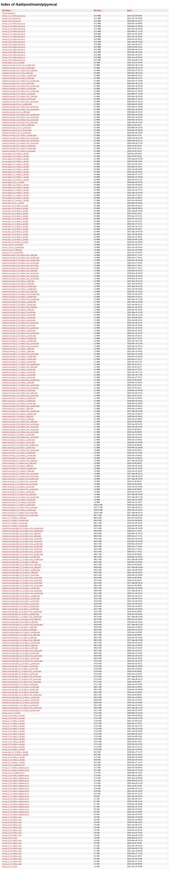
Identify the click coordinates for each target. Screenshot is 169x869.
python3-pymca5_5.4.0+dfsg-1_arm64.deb (19, 403)
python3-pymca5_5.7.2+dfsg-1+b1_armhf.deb (20, 396)
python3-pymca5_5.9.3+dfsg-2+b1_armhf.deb (20, 138)
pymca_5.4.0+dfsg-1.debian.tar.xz (15, 804)
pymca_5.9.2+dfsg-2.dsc (12, 840)
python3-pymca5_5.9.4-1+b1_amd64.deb (18, 65)
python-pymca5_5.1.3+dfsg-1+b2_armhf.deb (20, 513)
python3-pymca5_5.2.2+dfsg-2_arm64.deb (19, 510)
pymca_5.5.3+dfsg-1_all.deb (13, 744)
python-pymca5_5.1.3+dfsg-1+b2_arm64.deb (20, 515)
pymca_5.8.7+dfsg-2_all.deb (13, 742)
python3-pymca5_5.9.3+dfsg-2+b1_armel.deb (20, 143)
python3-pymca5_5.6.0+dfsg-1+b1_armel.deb (20, 268)
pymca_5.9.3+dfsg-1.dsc (12, 835)
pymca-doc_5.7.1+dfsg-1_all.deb (15, 226)
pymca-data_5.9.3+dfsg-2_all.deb (15, 185)
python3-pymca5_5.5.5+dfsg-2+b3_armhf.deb (20, 328)
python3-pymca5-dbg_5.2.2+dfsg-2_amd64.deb (21, 643)
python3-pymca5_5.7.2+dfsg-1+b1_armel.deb (20, 388)
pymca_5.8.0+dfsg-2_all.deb (13, 747)
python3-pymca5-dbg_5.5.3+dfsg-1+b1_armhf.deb (22, 539)
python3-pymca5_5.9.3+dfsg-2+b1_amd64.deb (20, 115)
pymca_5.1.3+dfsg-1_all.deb (13, 762)
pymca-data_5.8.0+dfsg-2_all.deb (15, 187)
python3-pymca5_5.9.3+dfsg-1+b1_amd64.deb (20, 86)
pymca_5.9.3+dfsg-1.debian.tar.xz (15, 783)
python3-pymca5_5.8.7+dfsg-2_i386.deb (18, 125)
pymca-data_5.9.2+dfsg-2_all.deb (15, 167)
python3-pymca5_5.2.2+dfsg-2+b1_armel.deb (20, 429)
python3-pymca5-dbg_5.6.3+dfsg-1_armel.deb (20, 604)
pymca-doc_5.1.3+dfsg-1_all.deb (15, 752)
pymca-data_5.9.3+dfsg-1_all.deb (15, 159)
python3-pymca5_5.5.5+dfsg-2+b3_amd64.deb (20, 294)
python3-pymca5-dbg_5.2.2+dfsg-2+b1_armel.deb (22, 580)
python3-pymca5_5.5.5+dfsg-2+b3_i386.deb (19, 307)
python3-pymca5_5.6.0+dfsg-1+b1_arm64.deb (20, 263)
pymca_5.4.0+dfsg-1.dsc (12, 817)
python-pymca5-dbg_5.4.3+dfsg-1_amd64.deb (20, 606)
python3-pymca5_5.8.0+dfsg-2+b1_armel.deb (20, 427)
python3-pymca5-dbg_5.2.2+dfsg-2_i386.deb (20, 648)
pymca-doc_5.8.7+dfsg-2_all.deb (15, 213)
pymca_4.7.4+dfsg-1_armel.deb (14, 523)
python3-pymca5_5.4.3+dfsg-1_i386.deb (18, 419)
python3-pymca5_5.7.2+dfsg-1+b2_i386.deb (19, 292)
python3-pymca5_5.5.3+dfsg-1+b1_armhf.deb (20, 273)
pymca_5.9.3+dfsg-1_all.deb (13, 718)
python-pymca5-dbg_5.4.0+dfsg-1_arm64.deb (20, 689)
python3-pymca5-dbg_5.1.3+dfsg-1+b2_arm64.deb (22, 625)
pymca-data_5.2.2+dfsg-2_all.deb (15, 172)
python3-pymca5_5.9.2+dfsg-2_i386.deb (18, 78)
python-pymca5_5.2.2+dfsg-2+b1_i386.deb (19, 463)
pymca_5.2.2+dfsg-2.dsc (12, 833)
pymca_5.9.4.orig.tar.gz (11, 21)
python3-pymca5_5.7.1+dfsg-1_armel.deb (18, 375)
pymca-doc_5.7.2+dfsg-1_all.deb (15, 221)
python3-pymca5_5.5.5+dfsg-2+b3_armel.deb (20, 323)
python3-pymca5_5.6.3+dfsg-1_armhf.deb (19, 318)
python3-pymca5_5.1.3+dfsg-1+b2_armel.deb (20, 474)
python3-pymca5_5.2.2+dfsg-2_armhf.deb (19, 502)
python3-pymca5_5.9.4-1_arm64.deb (16, 130)
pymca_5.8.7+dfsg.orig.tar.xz (13, 57)
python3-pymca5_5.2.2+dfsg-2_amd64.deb (19, 468)
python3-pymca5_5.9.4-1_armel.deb (16, 133)
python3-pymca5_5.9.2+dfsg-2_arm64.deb (19, 89)
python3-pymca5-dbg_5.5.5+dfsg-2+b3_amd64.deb (22, 593)
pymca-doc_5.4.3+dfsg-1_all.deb (15, 237)
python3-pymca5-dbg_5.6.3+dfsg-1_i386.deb (20, 572)
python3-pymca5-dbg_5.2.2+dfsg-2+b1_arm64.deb (22, 585)
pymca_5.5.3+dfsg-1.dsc (12, 830)
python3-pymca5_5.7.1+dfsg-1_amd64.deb (19, 341)
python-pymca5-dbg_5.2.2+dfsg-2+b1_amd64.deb (22, 612)
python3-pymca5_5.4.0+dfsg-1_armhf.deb (19, 390)
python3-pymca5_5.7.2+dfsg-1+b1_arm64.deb (20, 385)
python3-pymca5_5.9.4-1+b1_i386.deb (17, 73)
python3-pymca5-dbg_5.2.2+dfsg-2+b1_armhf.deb (22, 578)
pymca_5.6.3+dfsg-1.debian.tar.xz (15, 799)
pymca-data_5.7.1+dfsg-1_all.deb (15, 190)
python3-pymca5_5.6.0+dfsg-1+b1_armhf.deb (20, 265)
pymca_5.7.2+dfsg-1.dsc (12, 859)
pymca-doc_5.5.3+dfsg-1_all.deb (15, 219)
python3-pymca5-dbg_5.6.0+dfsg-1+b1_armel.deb (22, 552)
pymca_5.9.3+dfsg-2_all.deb (13, 716)
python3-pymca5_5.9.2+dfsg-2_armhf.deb (19, 99)
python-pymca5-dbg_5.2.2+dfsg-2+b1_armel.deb (21, 682)
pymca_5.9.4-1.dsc (9, 838)
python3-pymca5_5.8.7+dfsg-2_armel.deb (18, 151)
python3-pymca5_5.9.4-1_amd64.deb (17, 104)
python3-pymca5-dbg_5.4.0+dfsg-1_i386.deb (20, 562)
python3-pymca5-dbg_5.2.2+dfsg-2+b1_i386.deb (21, 565)
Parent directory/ (8, 13)
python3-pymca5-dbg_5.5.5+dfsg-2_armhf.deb (20, 658)
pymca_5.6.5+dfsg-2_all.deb (13, 729)
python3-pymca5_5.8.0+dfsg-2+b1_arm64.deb (20, 424)
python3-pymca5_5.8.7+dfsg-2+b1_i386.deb (19, 70)
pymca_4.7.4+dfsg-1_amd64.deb (15, 520)
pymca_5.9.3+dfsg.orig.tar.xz (13, 60)
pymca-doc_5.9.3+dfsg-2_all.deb (15, 208)
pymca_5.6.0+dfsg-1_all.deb (13, 736)
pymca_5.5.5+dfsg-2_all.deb (13, 739)
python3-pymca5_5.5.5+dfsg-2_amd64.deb (19, 297)
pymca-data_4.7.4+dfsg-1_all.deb (15, 200)
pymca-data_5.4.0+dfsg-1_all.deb (15, 177)
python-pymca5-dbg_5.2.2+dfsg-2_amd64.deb (20, 614)
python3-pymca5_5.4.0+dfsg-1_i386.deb (18, 383)
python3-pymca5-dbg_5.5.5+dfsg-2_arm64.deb (21, 664)
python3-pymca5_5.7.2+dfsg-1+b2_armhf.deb (20, 354)
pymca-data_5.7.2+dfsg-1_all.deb (15, 164)
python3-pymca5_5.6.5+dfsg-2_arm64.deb (19, 302)
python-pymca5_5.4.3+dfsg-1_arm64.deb (18, 440)
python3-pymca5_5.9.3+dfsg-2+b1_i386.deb (19, 122)
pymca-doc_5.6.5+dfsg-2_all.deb (15, 232)
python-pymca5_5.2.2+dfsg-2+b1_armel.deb (19, 481)
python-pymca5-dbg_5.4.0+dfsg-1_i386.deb (19, 630)
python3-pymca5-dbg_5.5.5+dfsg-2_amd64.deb (21, 596)
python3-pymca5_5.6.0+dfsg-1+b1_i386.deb (19, 255)
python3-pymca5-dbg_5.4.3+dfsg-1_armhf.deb (20, 687)
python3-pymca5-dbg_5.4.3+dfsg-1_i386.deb (20, 645)
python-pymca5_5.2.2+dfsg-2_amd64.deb (18, 453)
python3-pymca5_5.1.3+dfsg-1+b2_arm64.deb (20, 497)
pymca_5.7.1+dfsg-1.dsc (12, 846)
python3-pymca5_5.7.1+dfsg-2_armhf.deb (19, 369)
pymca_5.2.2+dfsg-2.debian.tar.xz (15, 814)
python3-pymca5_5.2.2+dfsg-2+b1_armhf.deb (20, 432)
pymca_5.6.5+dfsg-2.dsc (12, 851)
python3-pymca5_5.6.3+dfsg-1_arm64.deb (19, 305)
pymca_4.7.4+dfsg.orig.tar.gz (13, 16)
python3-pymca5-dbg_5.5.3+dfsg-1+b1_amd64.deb (22, 528)
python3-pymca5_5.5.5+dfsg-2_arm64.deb (19, 336)
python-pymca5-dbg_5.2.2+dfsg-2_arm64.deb (20, 705)
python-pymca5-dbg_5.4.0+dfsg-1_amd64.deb (20, 609)
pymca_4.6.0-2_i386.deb (12, 250)
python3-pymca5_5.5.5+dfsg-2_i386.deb (18, 310)
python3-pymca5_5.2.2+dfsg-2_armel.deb (18, 500)
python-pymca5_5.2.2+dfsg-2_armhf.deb (18, 492)
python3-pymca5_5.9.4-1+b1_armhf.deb (18, 83)
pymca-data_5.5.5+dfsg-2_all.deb (15, 154)
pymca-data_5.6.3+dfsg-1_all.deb (15, 169)
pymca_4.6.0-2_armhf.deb (12, 252)
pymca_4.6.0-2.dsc (9, 866)
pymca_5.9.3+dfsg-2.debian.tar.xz (15, 781)
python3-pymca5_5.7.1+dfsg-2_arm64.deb (19, 359)
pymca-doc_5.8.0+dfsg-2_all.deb (15, 216)
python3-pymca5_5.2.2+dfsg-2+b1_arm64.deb (20, 450)
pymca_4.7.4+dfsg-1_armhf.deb (14, 526)
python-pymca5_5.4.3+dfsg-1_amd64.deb (18, 398)
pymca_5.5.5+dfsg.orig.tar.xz (13, 55)
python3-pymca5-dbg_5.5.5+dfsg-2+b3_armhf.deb (22, 656)
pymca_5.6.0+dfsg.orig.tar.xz (13, 47)
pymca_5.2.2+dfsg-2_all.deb (13, 760)
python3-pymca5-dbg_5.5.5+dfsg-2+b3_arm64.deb (22, 661)
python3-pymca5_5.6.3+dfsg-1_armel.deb (18, 320)
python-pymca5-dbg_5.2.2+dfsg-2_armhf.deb (20, 674)
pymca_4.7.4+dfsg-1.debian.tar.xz (15, 768)
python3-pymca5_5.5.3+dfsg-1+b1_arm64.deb (20, 278)
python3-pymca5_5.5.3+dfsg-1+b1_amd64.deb (20, 260)
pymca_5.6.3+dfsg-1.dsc (12, 825)
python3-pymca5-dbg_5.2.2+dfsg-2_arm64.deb (21, 710)
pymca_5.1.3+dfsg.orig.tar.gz (13, 31)
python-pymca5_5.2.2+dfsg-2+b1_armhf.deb (20, 484)
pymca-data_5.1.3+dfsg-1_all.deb (15, 174)
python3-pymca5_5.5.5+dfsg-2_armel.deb (18, 325)
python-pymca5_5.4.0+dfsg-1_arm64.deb (18, 448)
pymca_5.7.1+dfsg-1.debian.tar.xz (15, 796)
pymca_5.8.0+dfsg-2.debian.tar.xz (15, 775)
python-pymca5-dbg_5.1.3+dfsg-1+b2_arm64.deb (22, 708)
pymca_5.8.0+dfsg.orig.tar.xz (13, 52)
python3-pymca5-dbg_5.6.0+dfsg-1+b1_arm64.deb (22, 546)
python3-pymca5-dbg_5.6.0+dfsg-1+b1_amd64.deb (22, 531)
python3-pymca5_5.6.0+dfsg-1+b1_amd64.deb (20, 258)
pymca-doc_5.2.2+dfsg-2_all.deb (15, 755)
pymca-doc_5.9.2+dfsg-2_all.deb (15, 206)
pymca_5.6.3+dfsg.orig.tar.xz (13, 44)
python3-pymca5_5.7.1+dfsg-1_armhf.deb (19, 372)
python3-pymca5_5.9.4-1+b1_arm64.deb (18, 68)
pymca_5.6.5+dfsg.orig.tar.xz (13, 42)
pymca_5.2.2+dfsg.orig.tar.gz (13, 29)
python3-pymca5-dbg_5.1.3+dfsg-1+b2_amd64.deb (22, 559)
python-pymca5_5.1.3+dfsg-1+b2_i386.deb (19, 494)
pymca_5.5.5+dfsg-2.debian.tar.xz (15, 807)
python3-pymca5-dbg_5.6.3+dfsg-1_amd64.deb (21, 570)
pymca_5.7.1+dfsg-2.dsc (12, 861)
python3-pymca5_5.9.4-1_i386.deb (16, 112)
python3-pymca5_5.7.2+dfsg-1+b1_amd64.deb (20, 364)
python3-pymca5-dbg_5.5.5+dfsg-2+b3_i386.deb (21, 619)
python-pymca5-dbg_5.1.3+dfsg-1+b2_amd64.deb (22, 617)
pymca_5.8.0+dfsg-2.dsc (12, 856)
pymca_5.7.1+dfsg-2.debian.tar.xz (15, 794)
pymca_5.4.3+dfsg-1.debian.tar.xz (15, 812)
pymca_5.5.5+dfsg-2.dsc (12, 827)
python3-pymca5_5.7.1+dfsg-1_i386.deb (18, 351)
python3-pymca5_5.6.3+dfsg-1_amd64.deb (19, 289)
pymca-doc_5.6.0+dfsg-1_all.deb (15, 239)
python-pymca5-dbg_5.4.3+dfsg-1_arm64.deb (20, 692)
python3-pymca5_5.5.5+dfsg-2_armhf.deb (19, 331)
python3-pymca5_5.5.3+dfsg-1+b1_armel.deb (20, 276)
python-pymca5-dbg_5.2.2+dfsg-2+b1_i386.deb (21, 635)
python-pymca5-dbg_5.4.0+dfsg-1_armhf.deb (20, 666)
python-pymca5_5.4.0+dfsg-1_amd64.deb (18, 401)
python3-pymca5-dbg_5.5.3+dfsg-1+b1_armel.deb (22, 541)
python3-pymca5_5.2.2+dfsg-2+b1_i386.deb (19, 422)
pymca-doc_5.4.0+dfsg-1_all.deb (15, 242)
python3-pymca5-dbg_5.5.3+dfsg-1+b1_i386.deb (21, 533)
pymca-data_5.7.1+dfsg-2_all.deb (15, 195)
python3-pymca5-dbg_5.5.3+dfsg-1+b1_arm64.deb (22, 544)
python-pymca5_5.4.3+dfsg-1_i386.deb (17, 409)
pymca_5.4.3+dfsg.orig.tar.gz (13, 23)
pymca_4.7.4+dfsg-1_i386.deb (14, 518)
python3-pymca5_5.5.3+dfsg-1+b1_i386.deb (19, 271)
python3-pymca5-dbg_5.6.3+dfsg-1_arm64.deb (21, 598)
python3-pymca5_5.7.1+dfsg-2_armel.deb (18, 377)
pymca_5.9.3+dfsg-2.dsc (12, 848)
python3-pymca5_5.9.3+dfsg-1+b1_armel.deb (20, 120)
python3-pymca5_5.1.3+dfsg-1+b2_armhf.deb (20, 476)
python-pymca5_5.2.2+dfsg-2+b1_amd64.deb (20, 445)
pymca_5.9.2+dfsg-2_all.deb (13, 734)
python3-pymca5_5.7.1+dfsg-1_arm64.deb (19, 362)
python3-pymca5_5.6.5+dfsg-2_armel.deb (18, 315)
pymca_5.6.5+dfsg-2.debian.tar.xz (15, 778)
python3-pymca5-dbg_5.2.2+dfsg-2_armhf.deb (20, 700)
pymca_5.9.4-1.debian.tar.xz (13, 773)
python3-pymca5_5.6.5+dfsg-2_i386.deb (18, 281)
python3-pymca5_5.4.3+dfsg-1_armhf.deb (19, 458)
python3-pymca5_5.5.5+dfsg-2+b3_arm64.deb (20, 333)
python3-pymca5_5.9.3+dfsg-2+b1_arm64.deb (20, 141)
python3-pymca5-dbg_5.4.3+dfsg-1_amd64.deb (21, 632)
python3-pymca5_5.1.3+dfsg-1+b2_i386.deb (19, 461)
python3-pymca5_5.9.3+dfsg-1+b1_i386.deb (19, 96)
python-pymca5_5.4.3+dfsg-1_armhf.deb (18, 435)
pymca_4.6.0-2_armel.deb (12, 245)
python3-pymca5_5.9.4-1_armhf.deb (16, 128)
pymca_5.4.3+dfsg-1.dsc (12, 820)
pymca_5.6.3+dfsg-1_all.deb (13, 731)
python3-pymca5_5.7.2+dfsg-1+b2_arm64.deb (20, 343)
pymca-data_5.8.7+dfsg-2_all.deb (15, 156)
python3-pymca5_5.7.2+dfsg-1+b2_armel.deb (20, 346)
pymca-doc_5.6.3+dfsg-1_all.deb (15, 234)
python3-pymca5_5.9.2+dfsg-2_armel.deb (18, 94)
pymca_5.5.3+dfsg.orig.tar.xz (13, 39)
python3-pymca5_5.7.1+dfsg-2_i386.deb (18, 349)
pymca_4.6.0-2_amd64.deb (13, 247)
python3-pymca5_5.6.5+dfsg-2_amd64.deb (19, 286)
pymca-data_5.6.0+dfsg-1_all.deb (15, 161)
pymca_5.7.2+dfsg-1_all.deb (13, 721)
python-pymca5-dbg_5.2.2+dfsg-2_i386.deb (19, 638)
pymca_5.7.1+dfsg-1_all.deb (13, 726)
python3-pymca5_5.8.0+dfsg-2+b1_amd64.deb (20, 406)
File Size (97, 10)
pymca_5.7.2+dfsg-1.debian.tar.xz (15, 791)
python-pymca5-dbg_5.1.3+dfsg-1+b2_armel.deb (21, 679)
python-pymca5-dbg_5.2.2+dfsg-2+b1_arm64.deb (22, 695)
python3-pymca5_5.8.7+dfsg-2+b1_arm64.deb (20, 91)
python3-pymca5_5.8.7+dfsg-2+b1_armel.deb (20, 102)
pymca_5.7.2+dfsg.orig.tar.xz (13, 34)
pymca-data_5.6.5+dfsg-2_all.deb (15, 193)
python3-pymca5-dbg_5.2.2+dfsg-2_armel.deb (20, 703)
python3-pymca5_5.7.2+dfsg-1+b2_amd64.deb (20, 299)
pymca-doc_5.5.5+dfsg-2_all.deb (15, 229)
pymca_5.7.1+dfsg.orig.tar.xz (13, 36)
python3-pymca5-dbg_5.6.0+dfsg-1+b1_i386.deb (21, 536)
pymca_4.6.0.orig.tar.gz (11, 18)
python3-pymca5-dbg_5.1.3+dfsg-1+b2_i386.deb (21, 567)
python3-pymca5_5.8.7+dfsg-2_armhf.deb (19, 146)
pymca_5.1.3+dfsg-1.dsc (12, 853)
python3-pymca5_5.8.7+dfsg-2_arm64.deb (19, 148)
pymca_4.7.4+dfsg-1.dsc (12, 864)
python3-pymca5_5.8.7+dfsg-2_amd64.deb (19, 135)
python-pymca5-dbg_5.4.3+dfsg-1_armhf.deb (20, 669)
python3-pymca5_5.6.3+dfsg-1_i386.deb (18, 284)
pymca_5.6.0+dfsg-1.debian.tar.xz (15, 801)
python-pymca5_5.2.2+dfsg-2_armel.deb (18, 487)
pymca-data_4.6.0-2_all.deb (13, 63)
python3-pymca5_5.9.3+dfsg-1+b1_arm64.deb (20, 109)
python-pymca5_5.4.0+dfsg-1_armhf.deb (18, 442)
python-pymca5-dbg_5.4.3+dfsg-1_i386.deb (19, 627)
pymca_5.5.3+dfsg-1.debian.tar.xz (15, 809)
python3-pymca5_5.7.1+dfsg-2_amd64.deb (19, 338)
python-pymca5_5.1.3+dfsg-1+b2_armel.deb (19, 507)
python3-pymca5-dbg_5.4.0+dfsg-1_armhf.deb (20, 575)
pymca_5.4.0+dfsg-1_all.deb (13, 757)
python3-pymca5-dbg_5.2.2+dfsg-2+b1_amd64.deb (22, 554)
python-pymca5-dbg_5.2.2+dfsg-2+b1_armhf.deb (21, 671)
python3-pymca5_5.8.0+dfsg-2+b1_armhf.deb (20, 437)
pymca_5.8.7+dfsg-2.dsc (12, 843)
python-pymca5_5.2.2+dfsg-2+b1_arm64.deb (20, 489)
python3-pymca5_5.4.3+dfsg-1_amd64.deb (19, 414)
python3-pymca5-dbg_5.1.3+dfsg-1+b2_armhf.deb (22, 583)
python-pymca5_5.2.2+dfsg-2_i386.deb (17, 466)
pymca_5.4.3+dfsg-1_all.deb (13, 749)
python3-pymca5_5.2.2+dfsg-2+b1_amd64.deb (20, 380)
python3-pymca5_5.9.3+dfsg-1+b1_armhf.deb (20, 117)
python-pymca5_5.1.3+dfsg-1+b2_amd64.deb (20, 479)
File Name (6, 10)
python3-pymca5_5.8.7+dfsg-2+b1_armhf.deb (20, 107)
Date (129, 10)
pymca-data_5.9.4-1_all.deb (13, 182)
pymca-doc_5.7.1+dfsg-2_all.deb (15, 224)
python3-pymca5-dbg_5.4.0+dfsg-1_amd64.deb (21, 557)
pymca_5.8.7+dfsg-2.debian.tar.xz (15, 786)
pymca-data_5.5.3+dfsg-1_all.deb (15, 180)
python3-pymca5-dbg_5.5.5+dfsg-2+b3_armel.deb (22, 651)
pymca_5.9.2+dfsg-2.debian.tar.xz (15, 788)
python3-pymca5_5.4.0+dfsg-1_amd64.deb (19, 356)
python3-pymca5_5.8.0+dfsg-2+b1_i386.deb (19, 393)
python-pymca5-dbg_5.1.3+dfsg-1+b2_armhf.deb (21, 676)
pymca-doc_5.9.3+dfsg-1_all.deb (15, 211)
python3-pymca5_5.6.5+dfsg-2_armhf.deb (19, 312)
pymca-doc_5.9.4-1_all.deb (13, 203)
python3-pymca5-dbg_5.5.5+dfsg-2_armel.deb (20, 653)
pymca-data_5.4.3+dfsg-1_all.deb (15, 198)
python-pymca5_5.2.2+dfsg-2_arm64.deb (18, 505)
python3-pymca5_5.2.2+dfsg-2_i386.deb (18, 471)
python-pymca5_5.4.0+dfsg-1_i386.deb (17, 416)
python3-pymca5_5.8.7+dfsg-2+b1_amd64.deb (20, 81)
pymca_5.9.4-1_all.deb (11, 713)
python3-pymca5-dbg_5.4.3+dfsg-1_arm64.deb (21, 697)
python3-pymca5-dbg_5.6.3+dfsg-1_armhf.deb (20, 601)
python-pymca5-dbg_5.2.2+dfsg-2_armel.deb (20, 684)
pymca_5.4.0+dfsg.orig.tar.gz (13, 26)
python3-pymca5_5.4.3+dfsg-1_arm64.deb (19, 455)
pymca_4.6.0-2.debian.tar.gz (13, 765)
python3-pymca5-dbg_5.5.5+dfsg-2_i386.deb (20, 622)
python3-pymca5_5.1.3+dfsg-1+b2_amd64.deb (20, 411)
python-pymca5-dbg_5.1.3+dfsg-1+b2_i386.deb (21, 640)
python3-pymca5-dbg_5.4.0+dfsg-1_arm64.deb (21, 588)
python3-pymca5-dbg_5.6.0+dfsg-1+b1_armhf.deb (22, 549)
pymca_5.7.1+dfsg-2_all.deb (13, 723)
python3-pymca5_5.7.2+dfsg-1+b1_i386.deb (19, 367)
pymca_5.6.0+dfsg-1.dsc (12, 822)
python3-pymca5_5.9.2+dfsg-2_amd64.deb (19, 76)
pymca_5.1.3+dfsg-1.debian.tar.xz (15, 770)
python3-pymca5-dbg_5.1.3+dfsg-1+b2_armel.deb (22, 591)
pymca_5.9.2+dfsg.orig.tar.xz (13, 49)
